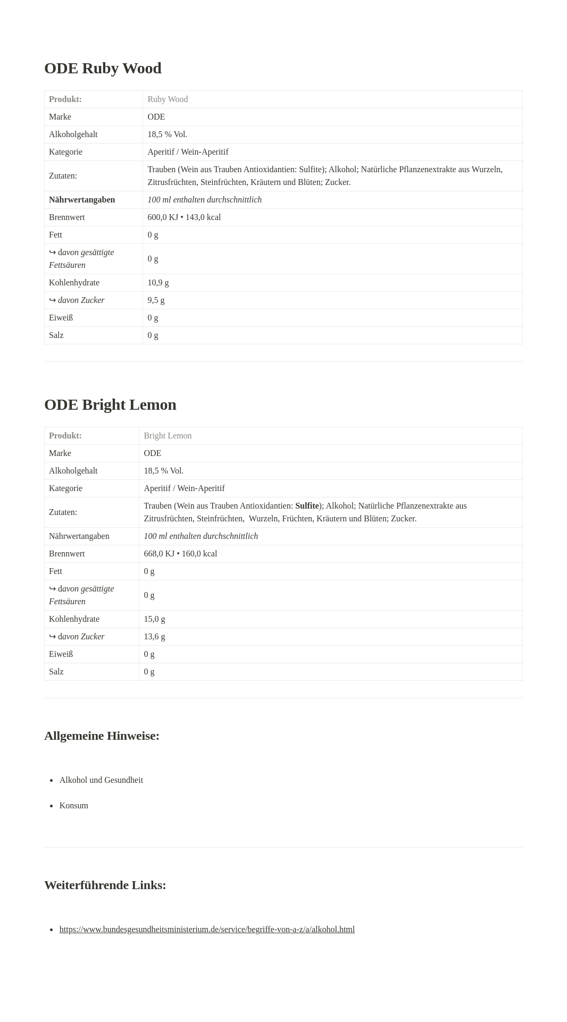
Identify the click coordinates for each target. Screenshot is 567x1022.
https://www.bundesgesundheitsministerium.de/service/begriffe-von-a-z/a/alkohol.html (207, 929)
